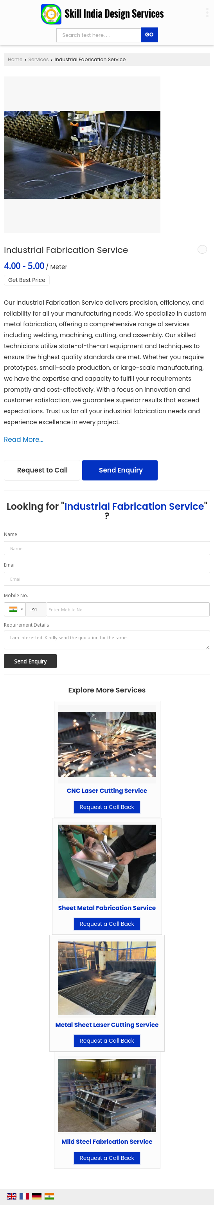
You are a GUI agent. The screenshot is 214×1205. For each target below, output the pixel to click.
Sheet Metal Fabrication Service (107, 908)
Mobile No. (16, 595)
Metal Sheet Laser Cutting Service (107, 1025)
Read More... (23, 439)
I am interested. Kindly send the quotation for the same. (107, 640)
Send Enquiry (121, 470)
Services (39, 59)
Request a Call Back (107, 807)
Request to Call (42, 470)
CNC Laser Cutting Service (107, 791)
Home (15, 59)
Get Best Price (26, 280)
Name (10, 534)
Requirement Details (26, 625)
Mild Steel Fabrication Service (106, 1142)
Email (10, 565)
